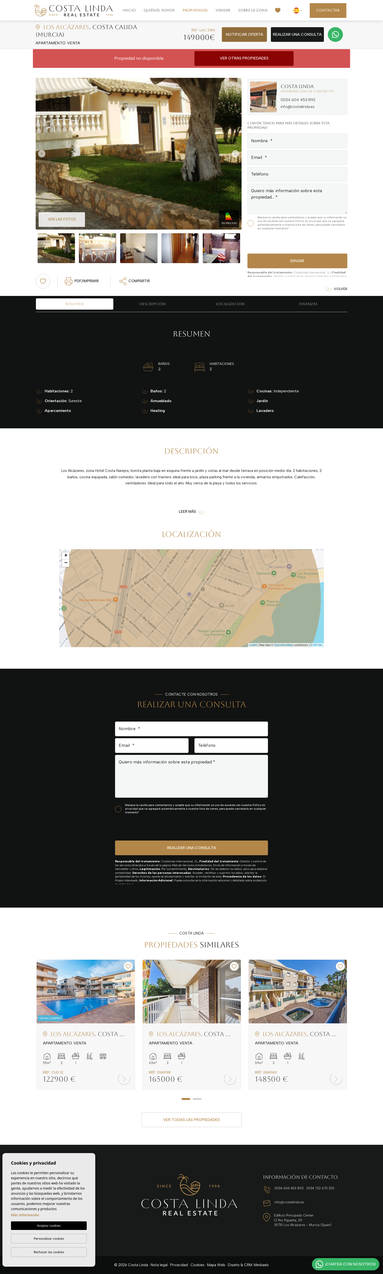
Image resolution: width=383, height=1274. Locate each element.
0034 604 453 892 (298, 99)
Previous (40, 154)
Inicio (129, 10)
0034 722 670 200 (320, 1188)
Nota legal (159, 1265)
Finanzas (308, 304)
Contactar (328, 10)
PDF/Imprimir (82, 281)
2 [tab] (197, 1099)
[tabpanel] (85, 1024)
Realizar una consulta (297, 34)
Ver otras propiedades (244, 58)
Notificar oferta (244, 34)
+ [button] (65, 556)
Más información (25, 1215)
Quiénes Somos (159, 10)
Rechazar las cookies (48, 1252)
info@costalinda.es (298, 106)
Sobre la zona (252, 10)
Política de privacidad (308, 221)
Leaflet (253, 644)
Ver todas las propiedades (191, 1119)
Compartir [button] (134, 281)
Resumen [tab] (74, 304)
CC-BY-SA (315, 644)
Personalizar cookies (49, 1238)
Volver (336, 289)
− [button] (65, 563)
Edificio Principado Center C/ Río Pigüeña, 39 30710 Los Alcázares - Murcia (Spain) (302, 1220)
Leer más (191, 511)
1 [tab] (185, 1099)
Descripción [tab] (152, 304)
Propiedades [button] (195, 10)
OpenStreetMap (283, 644)
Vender (223, 10)
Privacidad (179, 1265)
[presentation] (273, 241)
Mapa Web (216, 1265)
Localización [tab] (230, 304)
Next (237, 154)
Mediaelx (261, 1265)
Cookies (197, 1265)
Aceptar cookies (49, 1225)
